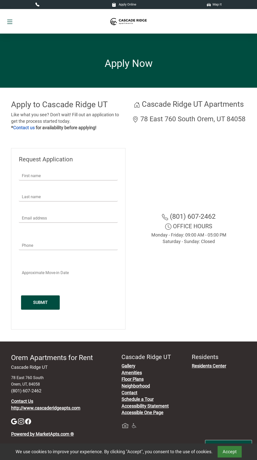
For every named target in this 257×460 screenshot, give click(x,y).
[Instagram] (21, 421)
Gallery (128, 366)
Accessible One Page (142, 412)
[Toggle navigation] (10, 21)
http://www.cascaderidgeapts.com (45, 408)
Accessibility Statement (145, 406)
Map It (214, 4)
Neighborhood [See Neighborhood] (135, 386)
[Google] (14, 421)
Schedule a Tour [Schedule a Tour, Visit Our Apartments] (137, 399)
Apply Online (124, 4)
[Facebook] (28, 421)
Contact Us (22, 401)
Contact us (24, 127)
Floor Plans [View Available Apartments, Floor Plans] (132, 379)
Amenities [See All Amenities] (131, 372)
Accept (230, 451)
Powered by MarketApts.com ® (42, 434)
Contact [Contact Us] (129, 392)
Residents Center (209, 366)
